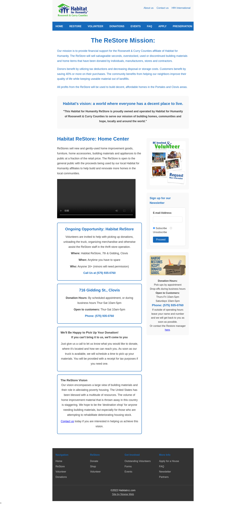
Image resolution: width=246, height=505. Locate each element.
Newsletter (165, 471)
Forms (128, 466)
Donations (61, 477)
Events (128, 471)
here (167, 330)
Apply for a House (169, 461)
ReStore (60, 466)
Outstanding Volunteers (138, 461)
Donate (94, 461)
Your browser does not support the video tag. (96, 198)
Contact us (162, 8)
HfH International (181, 8)
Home (59, 461)
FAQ (149, 26)
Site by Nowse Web (123, 494)
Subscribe (160, 228)
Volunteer (61, 471)
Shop (93, 466)
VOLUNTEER (95, 26)
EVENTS (136, 26)
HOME (59, 26)
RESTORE (75, 26)
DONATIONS (117, 26)
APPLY (162, 26)
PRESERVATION (182, 26)
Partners (163, 477)
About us (148, 8)
